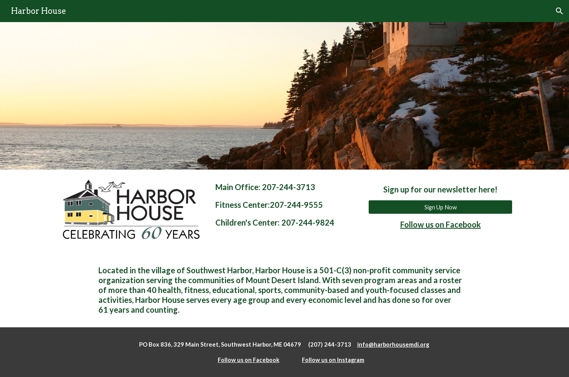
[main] (284, 205)
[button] (559, 11)
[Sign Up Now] (440, 207)
